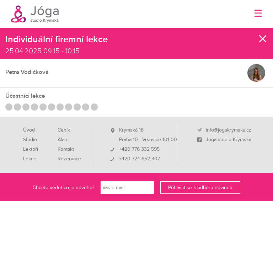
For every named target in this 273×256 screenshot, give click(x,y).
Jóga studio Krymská (228, 140)
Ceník (64, 130)
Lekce (29, 159)
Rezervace (69, 159)
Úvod (29, 130)
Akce (63, 140)
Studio (30, 140)
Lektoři (30, 149)
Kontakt (66, 149)
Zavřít (263, 38)
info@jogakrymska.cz (228, 130)
